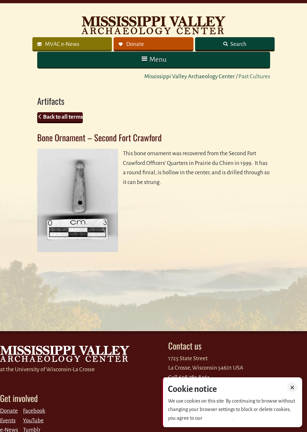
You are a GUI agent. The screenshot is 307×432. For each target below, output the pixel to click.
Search (238, 44)
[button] (154, 60)
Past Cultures (254, 76)
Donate (9, 411)
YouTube (33, 420)
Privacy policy (218, 418)
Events (8, 420)
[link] (72, 44)
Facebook (34, 411)
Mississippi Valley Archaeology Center (189, 76)
